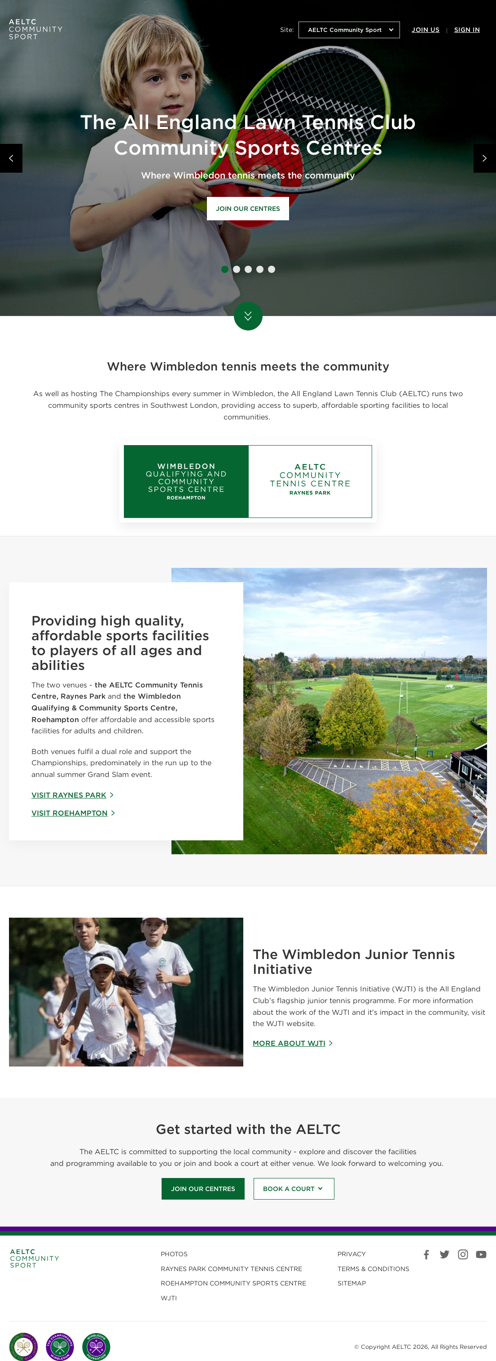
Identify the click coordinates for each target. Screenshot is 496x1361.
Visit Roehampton (73, 813)
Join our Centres (203, 1188)
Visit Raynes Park (72, 795)
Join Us (425, 29)
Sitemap (352, 1283)
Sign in (467, 29)
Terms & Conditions (373, 1268)
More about (293, 1043)
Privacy (352, 1254)
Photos (174, 1254)
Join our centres (248, 208)
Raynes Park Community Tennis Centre (231, 1268)
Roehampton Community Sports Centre (233, 1283)
